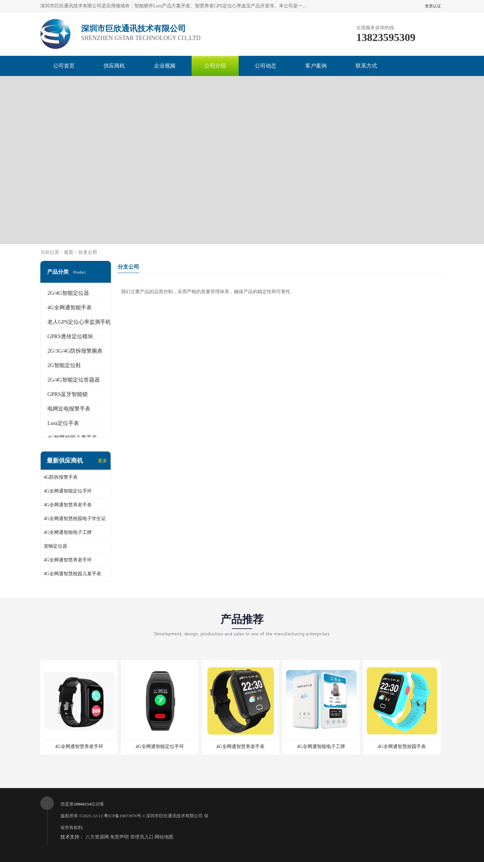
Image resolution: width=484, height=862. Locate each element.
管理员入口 (142, 836)
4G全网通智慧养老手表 (68, 504)
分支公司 (87, 252)
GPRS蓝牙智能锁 (67, 394)
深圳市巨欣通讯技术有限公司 (174, 815)
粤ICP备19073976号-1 (124, 815)
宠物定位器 (55, 546)
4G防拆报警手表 (61, 477)
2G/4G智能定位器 (68, 293)
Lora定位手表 (63, 423)
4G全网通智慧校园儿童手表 (72, 573)
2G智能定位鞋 (64, 365)
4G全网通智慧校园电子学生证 (75, 518)
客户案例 (316, 66)
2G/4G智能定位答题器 (73, 380)
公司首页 (64, 66)
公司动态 (265, 66)
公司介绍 (215, 66)
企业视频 (164, 66)
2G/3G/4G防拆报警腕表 (75, 351)
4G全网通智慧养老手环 (68, 559)
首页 (68, 252)
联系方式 (366, 66)
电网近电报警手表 (68, 409)
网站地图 (164, 836)
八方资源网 (97, 836)
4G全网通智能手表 (69, 307)
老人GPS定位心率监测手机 (79, 322)
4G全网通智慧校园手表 (401, 746)
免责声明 (119, 836)
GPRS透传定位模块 (70, 336)
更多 (102, 460)
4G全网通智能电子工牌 (68, 532)
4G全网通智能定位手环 (68, 491)
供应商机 (114, 66)
